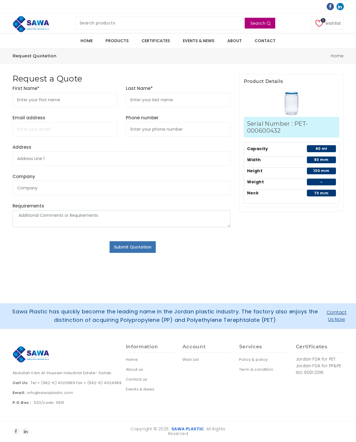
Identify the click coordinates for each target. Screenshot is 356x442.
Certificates (156, 41)
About (234, 41)
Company (23, 176)
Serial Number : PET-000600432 (277, 127)
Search (261, 23)
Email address (28, 118)
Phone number (142, 118)
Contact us (136, 379)
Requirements (28, 206)
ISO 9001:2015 (310, 372)
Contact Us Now (337, 316)
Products (117, 41)
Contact (265, 41)
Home (86, 41)
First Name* (26, 88)
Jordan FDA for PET (316, 359)
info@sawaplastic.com (50, 392)
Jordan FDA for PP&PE (318, 366)
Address (21, 147)
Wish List (191, 359)
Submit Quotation (132, 247)
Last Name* (139, 88)
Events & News (198, 41)
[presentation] (56, 252)
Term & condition (256, 369)
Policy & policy (253, 359)
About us (134, 369)
